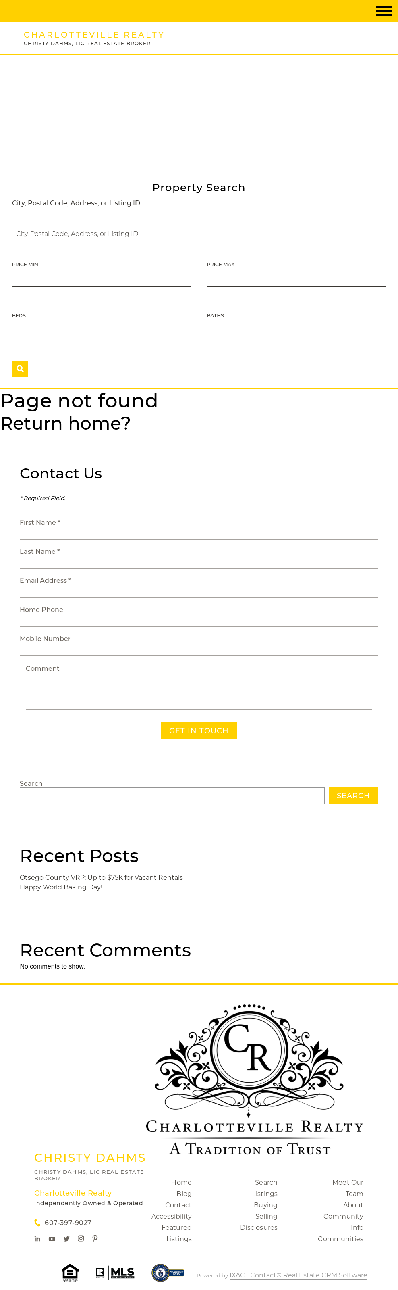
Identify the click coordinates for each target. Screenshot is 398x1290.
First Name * (40, 522)
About (353, 1205)
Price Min (25, 264)
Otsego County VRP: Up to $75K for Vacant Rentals (101, 877)
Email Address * (45, 580)
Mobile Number (45, 639)
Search (31, 783)
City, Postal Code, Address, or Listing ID (76, 203)
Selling (266, 1216)
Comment (43, 668)
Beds (19, 316)
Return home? (65, 423)
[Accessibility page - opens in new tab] (168, 1277)
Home (181, 1182)
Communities (340, 1239)
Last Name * (40, 551)
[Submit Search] (20, 369)
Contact (178, 1205)
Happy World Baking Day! (61, 887)
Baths (215, 316)
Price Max (220, 264)
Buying (266, 1205)
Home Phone (41, 610)
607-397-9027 (68, 1223)
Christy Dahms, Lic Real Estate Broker (89, 1175)
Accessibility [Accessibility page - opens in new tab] (171, 1216)
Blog (184, 1194)
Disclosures (259, 1228)
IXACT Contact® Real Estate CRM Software (298, 1275)
